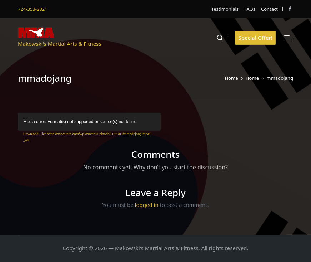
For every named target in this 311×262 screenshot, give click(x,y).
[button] (255, 38)
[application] (89, 122)
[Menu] (288, 37)
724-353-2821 (32, 9)
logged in (147, 204)
